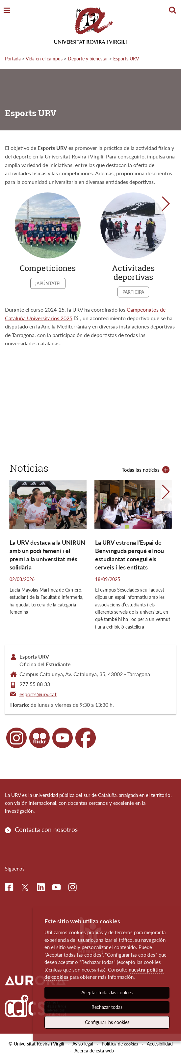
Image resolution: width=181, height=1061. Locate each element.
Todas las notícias (141, 470)
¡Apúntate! (48, 283)
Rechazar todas (106, 1007)
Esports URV (126, 58)
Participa (133, 292)
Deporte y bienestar (88, 58)
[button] (165, 203)
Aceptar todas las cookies (107, 992)
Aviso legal (82, 1043)
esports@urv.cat (38, 694)
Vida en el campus (44, 58)
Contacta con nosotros (46, 829)
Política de (120, 1043)
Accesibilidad (160, 1043)
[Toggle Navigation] (6, 10)
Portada (13, 58)
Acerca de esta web (94, 1050)
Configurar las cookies (107, 1022)
